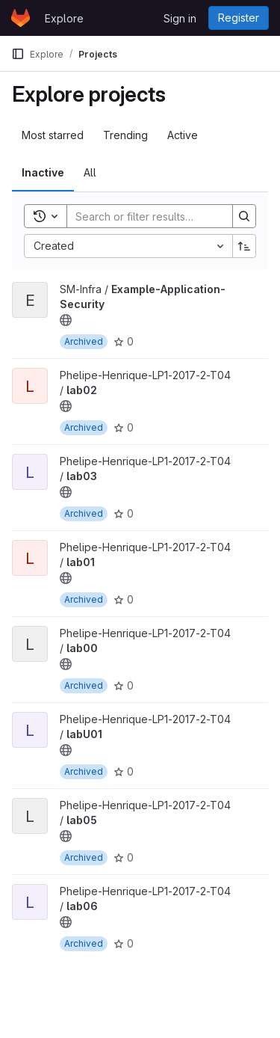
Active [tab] (182, 135)
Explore (64, 18)
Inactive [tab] (43, 172)
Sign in (180, 18)
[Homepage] (20, 18)
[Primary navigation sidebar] (18, 54)
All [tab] (90, 172)
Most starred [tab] (53, 135)
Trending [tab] (125, 135)
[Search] (165, 216)
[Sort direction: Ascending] (244, 246)
